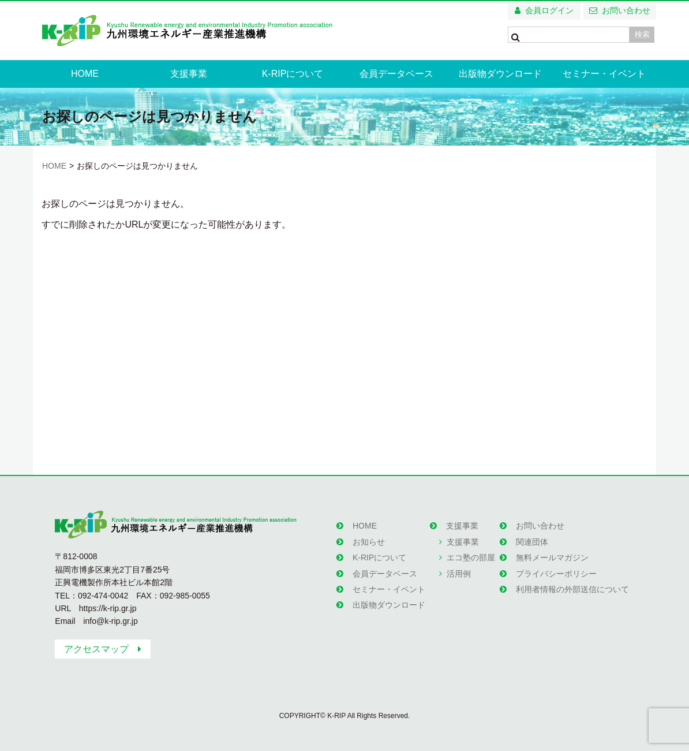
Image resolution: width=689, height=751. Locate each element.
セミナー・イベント (604, 74)
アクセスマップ (96, 649)
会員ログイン (549, 10)
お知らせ (369, 541)
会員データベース (396, 74)
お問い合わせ (626, 10)
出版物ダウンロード (500, 74)
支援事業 (188, 74)
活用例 (459, 573)
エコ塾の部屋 (471, 557)
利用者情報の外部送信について (572, 589)
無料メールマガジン (552, 557)
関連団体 (532, 541)
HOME (85, 74)
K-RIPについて (293, 74)
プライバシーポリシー (556, 573)
